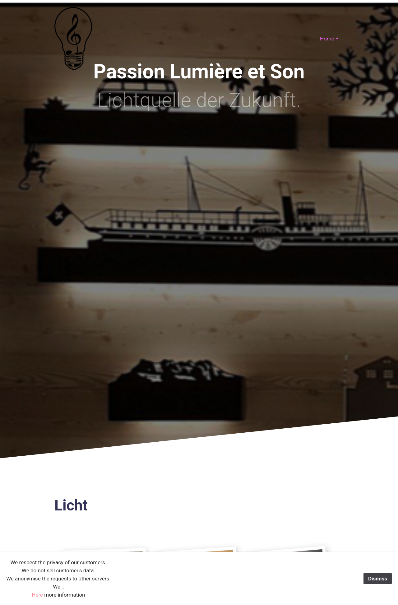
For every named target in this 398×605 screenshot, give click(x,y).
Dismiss (377, 578)
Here (37, 595)
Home (327, 38)
